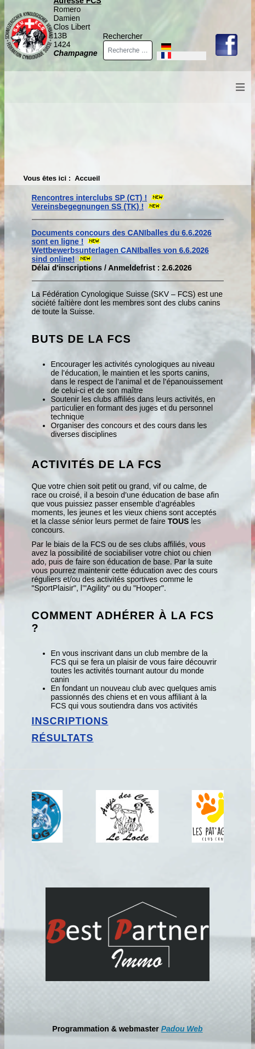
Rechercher (123, 36)
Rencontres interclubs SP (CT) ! (90, 197)
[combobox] (127, 50)
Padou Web (182, 1028)
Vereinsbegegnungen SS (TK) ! (88, 206)
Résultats (63, 738)
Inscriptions (70, 721)
